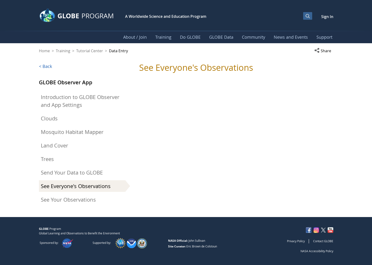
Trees (47, 159)
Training (63, 50)
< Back (45, 66)
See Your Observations (68, 199)
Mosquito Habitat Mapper (72, 131)
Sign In (327, 16)
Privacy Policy (296, 241)
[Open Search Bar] (307, 16)
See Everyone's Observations (76, 186)
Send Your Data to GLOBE (72, 172)
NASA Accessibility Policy (317, 251)
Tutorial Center (89, 50)
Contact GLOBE (323, 241)
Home (44, 50)
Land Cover (54, 145)
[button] (323, 51)
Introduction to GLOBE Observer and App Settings (80, 101)
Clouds (49, 118)
